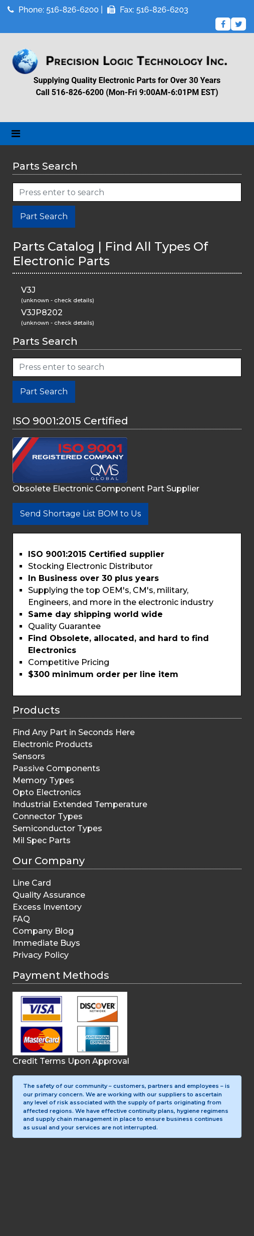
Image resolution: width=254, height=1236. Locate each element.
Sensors (29, 756)
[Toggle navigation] (16, 133)
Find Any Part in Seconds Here (74, 732)
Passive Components (56, 768)
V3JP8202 (42, 312)
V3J (28, 290)
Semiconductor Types (57, 828)
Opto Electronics (47, 792)
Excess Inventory (47, 907)
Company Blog (43, 931)
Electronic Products (53, 744)
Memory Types (43, 780)
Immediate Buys (46, 943)
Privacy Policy (41, 955)
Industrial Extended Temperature (80, 804)
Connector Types (48, 816)
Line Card (32, 883)
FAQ (21, 919)
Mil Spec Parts (42, 840)
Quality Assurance (49, 895)
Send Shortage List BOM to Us (80, 513)
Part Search (44, 216)
